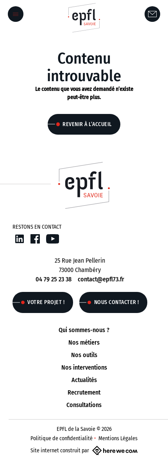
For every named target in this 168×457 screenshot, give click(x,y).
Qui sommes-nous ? (84, 330)
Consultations (84, 405)
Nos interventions (84, 367)
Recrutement (84, 392)
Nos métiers (84, 342)
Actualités (84, 380)
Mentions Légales (118, 438)
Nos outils (84, 355)
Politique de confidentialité (61, 438)
